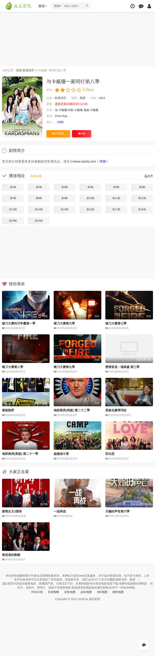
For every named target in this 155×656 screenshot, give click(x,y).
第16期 (90, 209)
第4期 (90, 187)
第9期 (65, 198)
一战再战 (60, 511)
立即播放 (58, 133)
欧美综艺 (28, 70)
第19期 (13, 220)
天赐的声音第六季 (117, 511)
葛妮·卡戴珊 (91, 110)
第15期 (64, 209)
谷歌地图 (69, 592)
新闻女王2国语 (12, 511)
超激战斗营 (61, 453)
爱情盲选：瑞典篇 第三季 (122, 367)
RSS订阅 (37, 592)
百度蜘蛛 (53, 592)
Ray (64, 116)
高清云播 (35, 176)
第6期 (142, 187)
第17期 (116, 209)
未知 (37, 161)
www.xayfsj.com (84, 161)
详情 (60, 122)
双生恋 (109, 453)
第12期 (142, 198)
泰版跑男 (8, 410)
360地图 (102, 592)
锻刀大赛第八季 (12, 367)
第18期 (142, 209)
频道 (42, 6)
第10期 (90, 198)
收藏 (81, 133)
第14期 (38, 209)
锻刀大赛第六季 (64, 323)
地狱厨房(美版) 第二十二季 (72, 410)
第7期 (13, 198)
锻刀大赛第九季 (64, 367)
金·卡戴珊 (61, 110)
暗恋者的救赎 (11, 555)
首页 (19, 70)
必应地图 (86, 592)
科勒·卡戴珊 (75, 110)
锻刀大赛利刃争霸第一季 (18, 323)
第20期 (38, 220)
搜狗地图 (118, 592)
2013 (102, 97)
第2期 (39, 187)
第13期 (13, 209)
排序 (149, 176)
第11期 (116, 198)
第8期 (39, 198)
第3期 (65, 187)
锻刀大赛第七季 (116, 323)
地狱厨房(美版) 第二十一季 (20, 453)
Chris (58, 116)
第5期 (116, 187)
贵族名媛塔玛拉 (116, 410)
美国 (82, 97)
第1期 (13, 187)
